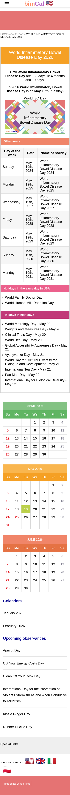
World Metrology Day (20, 324)
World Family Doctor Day (23, 297)
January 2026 (13, 613)
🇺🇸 (38, 4)
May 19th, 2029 (29, 237)
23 (44, 446)
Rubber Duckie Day (17, 727)
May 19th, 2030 (29, 255)
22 (35, 446)
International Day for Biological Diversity (34, 380)
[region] (35, 20)
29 (35, 454)
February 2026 (14, 626)
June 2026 (35, 539)
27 (17, 454)
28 (26, 454)
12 (8, 438)
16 (44, 438)
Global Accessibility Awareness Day (31, 345)
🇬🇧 (40, 761)
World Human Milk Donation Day (29, 303)
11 (62, 430)
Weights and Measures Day (25, 329)
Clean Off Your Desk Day (21, 676)
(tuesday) (49, 91)
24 (53, 446)
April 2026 (35, 406)
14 (26, 438)
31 (8, 525)
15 (35, 438)
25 (62, 446)
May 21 (38, 355)
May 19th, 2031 (29, 273)
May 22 (33, 375)
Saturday (9, 237)
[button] (6, 3)
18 (62, 438)
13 (17, 438)
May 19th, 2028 (29, 220)
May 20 (44, 324)
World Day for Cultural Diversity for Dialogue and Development (31, 362)
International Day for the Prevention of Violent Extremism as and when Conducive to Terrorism (35, 695)
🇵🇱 (7, 769)
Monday (9, 184)
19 (8, 446)
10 (53, 430)
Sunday (8, 167)
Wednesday (11, 202)
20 (17, 446)
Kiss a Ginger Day (16, 714)
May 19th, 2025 (29, 184)
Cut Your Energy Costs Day (23, 663)
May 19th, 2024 (29, 167)
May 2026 (35, 468)
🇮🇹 (52, 761)
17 (53, 438)
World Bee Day (16, 340)
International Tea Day (21, 369)
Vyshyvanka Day (17, 355)
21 (26, 446)
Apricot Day (11, 650)
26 (8, 454)
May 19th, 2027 (29, 202)
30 (44, 454)
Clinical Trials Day (18, 335)
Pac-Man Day (15, 375)
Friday (7, 220)
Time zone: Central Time (17, 783)
